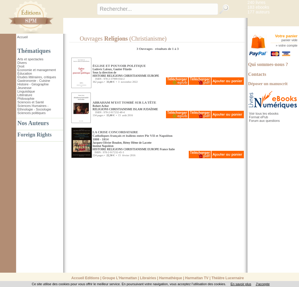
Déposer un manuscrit (268, 84)
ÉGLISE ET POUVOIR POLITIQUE (119, 65)
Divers (22, 63)
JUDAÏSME (150, 109)
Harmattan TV (197, 278)
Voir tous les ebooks (263, 113)
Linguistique (26, 91)
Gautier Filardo (122, 69)
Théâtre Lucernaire (228, 278)
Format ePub (258, 117)
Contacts (257, 74)
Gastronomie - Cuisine (33, 80)
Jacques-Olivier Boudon (107, 142)
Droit (20, 66)
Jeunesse (24, 88)
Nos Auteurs (33, 123)
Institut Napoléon (103, 146)
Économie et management (36, 70)
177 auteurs (258, 12)
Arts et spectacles (30, 59)
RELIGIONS (115, 75)
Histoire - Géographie (33, 84)
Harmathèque (170, 278)
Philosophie (25, 98)
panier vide (289, 40)
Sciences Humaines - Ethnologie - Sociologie (34, 107)
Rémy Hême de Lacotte (137, 142)
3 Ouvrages (145, 48)
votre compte (288, 45)
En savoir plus (240, 284)
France (164, 149)
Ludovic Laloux (102, 69)
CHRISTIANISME (135, 75)
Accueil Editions (85, 278)
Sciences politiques (31, 113)
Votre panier (286, 36)
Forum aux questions (264, 120)
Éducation (24, 73)
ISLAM (137, 109)
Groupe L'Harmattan (119, 278)
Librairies (148, 278)
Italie (172, 149)
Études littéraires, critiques (36, 77)
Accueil (22, 37)
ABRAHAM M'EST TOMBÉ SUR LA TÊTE (124, 102)
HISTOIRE (99, 75)
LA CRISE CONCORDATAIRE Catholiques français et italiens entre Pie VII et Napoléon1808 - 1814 (133, 135)
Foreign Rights (34, 135)
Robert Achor (101, 106)
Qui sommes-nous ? (268, 64)
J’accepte (263, 284)
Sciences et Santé (30, 102)
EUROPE (153, 75)
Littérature (24, 95)
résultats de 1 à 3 (167, 48)
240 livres (256, 2)
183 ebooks (258, 7)
